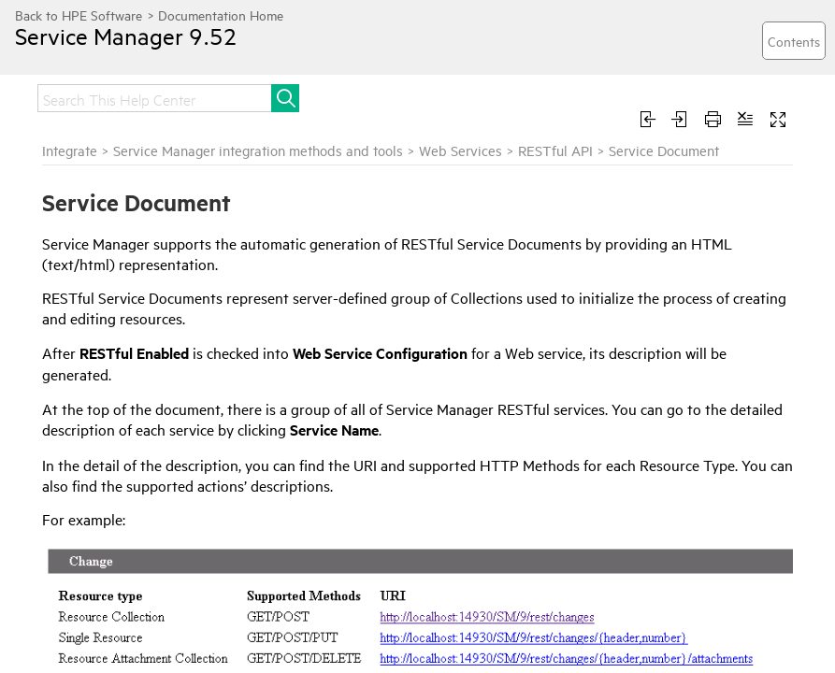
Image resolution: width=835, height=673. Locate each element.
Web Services (460, 150)
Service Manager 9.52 (126, 35)
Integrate (69, 150)
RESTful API (555, 150)
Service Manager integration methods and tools (258, 150)
